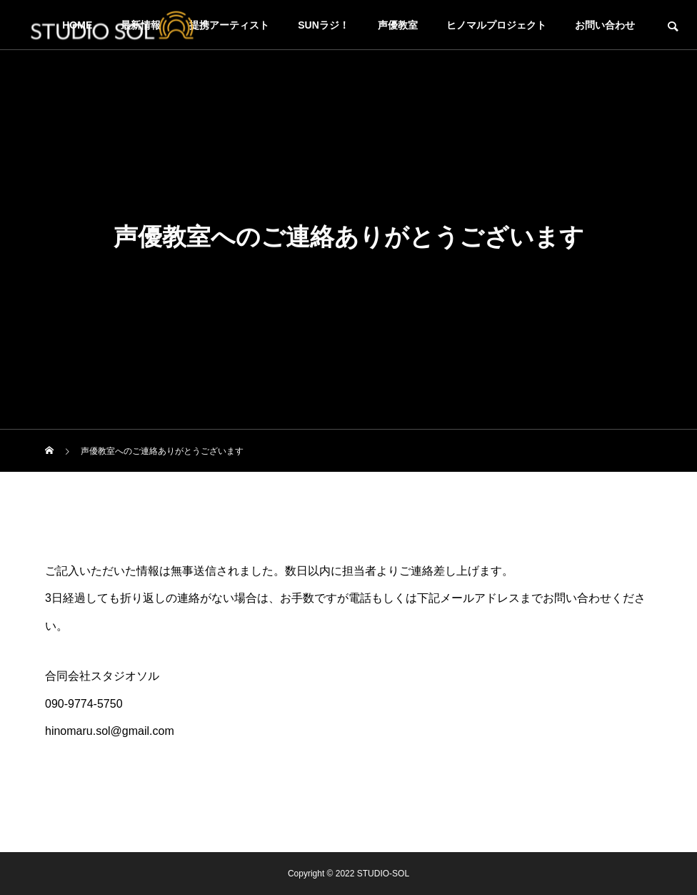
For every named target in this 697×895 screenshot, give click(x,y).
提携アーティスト (229, 25)
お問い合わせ (605, 25)
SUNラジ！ (323, 25)
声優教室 (398, 25)
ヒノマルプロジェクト (496, 25)
